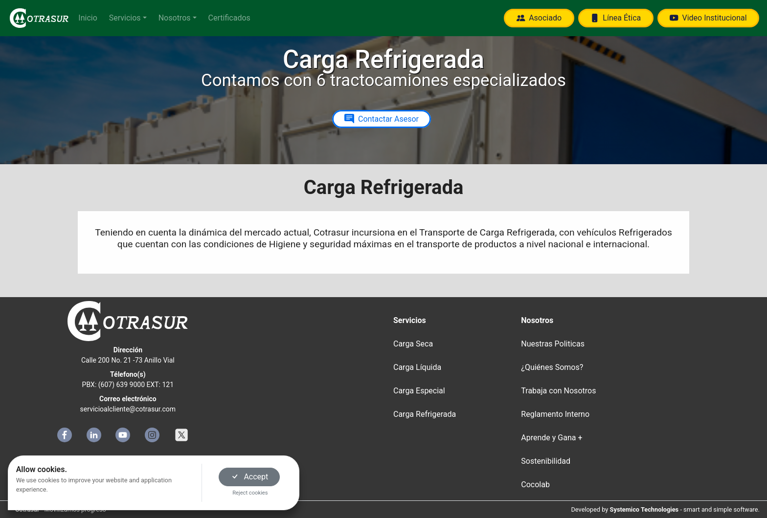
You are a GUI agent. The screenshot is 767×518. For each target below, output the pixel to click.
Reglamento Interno (555, 414)
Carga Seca (413, 343)
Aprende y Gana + (551, 437)
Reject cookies (250, 493)
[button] (128, 18)
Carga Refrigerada (424, 414)
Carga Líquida (417, 367)
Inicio (87, 17)
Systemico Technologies (644, 509)
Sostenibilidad (545, 461)
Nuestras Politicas (553, 343)
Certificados (229, 17)
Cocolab (535, 484)
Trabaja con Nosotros (558, 390)
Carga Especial (419, 390)
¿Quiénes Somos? (552, 367)
